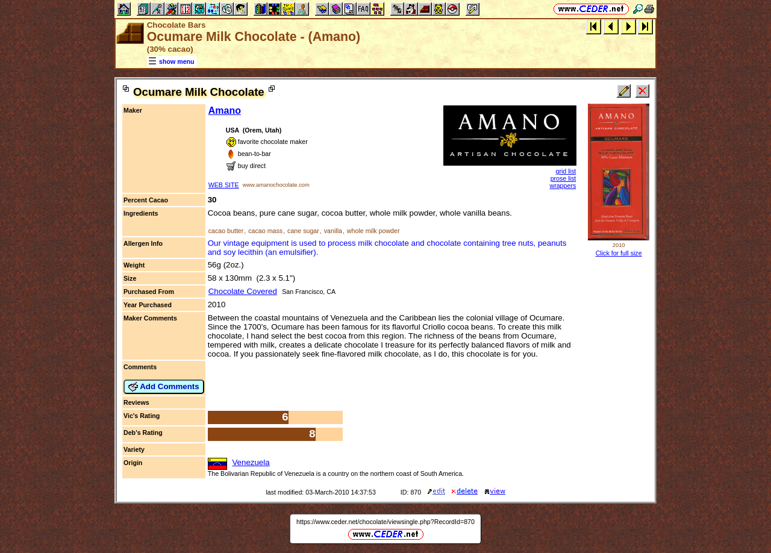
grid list (566, 171)
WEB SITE (223, 185)
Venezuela (250, 462)
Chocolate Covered (242, 291)
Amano (224, 110)
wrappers (562, 185)
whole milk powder (373, 230)
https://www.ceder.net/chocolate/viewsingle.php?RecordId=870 (385, 521)
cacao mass (265, 230)
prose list (563, 178)
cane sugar (303, 230)
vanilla (333, 230)
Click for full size (619, 253)
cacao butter (226, 230)
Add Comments (163, 387)
